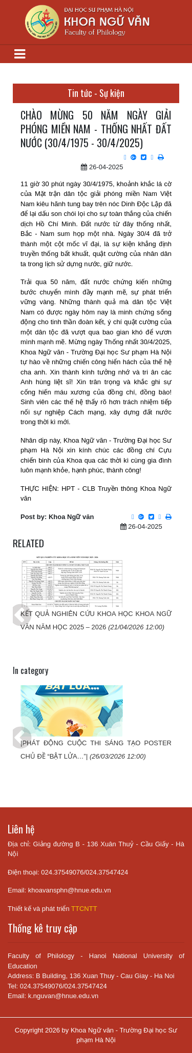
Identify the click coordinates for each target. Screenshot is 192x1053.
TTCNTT (84, 908)
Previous (13, 608)
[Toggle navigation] (20, 54)
